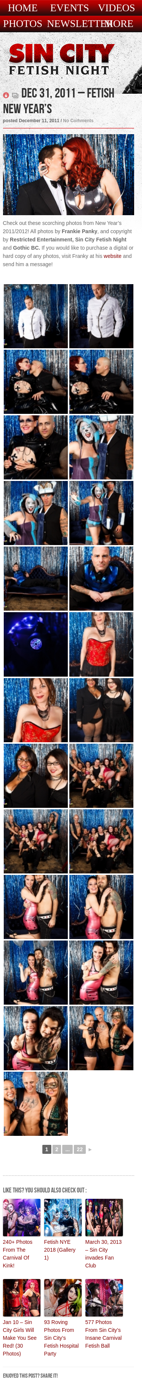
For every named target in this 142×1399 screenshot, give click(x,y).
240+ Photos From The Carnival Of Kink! (18, 1254)
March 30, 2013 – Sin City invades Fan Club (103, 1254)
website (112, 256)
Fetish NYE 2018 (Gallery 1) (60, 1250)
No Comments (78, 120)
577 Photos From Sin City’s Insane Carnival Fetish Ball (103, 1334)
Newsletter (80, 24)
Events (69, 8)
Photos (22, 24)
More (118, 24)
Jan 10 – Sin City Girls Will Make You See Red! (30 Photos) (20, 1338)
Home (23, 8)
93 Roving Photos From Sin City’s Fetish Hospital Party (61, 1338)
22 (80, 1149)
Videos (116, 8)
